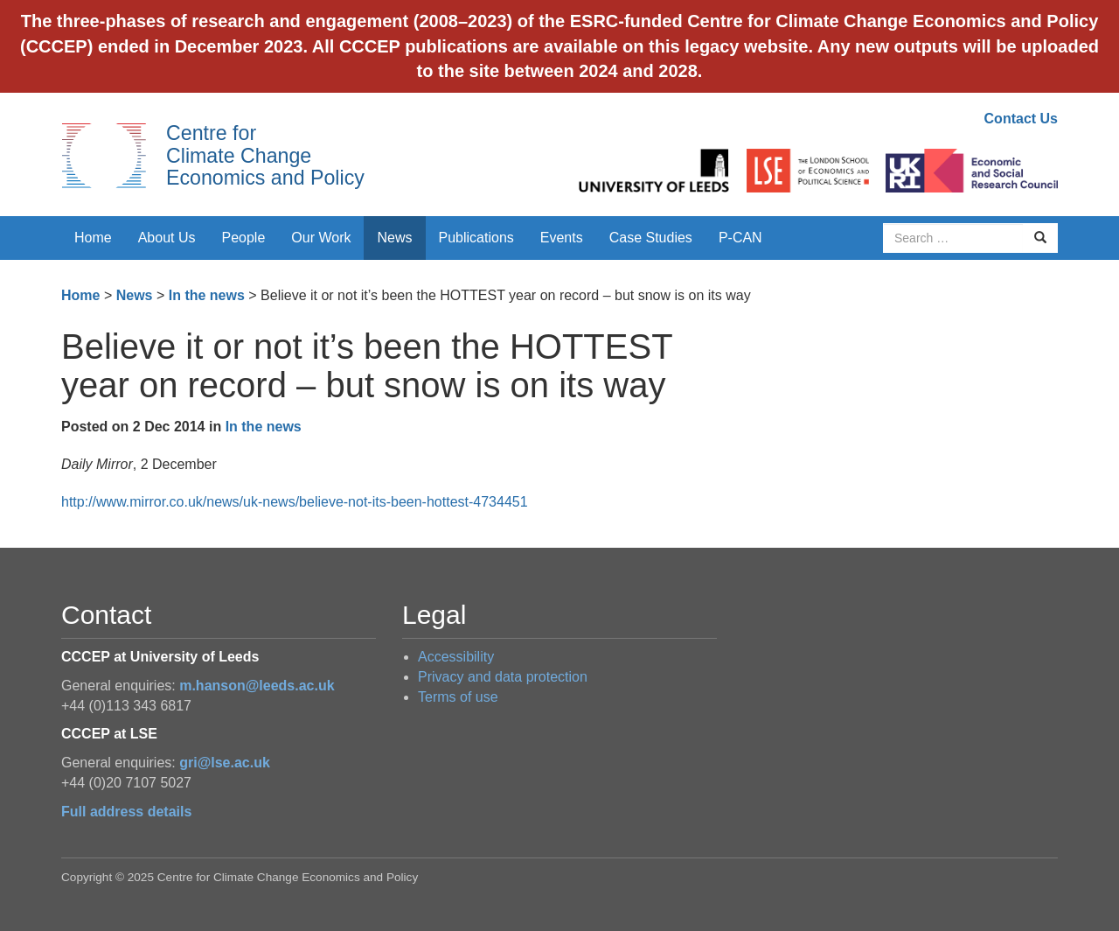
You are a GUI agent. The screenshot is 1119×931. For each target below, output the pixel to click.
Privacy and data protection (502, 676)
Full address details (126, 811)
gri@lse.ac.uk (224, 762)
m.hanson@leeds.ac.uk (256, 685)
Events (561, 237)
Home (93, 237)
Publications (476, 237)
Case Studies (650, 237)
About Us (167, 237)
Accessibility (456, 656)
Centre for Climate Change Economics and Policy (265, 155)
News (394, 237)
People (244, 237)
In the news (207, 295)
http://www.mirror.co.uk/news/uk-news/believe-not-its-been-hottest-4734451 (294, 501)
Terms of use (458, 697)
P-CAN (740, 237)
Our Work (321, 237)
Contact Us (1021, 118)
